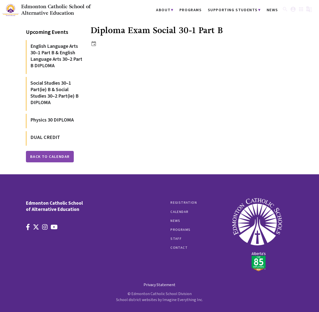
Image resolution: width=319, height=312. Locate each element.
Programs (196, 10)
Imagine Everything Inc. (182, 300)
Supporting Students (236, 10)
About (170, 10)
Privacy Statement (159, 285)
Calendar (179, 211)
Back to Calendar (50, 156)
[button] (285, 11)
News (272, 10)
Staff (176, 238)
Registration (183, 202)
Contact (179, 247)
